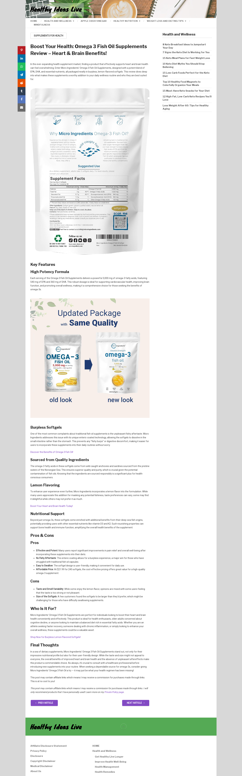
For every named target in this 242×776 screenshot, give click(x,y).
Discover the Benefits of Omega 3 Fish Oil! (51, 452)
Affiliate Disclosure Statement (48, 745)
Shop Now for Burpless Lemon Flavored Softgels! (55, 637)
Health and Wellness (58, 21)
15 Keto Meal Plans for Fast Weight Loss (186, 58)
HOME (33, 21)
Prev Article (44, 703)
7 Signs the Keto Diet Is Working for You (186, 52)
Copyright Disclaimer (43, 761)
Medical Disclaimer (41, 766)
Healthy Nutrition (125, 21)
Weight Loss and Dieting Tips (165, 21)
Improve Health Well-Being (110, 761)
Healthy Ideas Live (56, 9)
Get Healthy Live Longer (109, 756)
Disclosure (36, 756)
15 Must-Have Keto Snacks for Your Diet (186, 90)
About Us (35, 771)
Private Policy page (114, 692)
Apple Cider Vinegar (94, 21)
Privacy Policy (38, 750)
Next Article (136, 703)
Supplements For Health (48, 35)
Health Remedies (105, 771)
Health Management (107, 766)
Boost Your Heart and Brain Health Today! (51, 506)
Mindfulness (42, 24)
